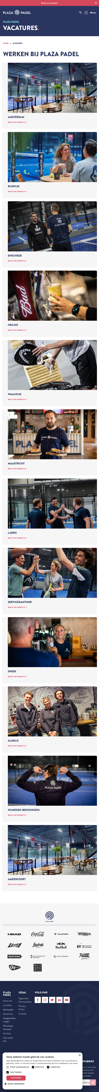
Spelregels (8, 1009)
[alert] (42, 1070)
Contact (7, 1033)
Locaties (7, 1005)
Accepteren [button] (16, 1078)
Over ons (7, 1001)
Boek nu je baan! (49, 3)
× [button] (80, 1055)
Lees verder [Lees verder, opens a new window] (73, 1063)
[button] (15, 1083)
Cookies (23, 1013)
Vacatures (8, 1014)
